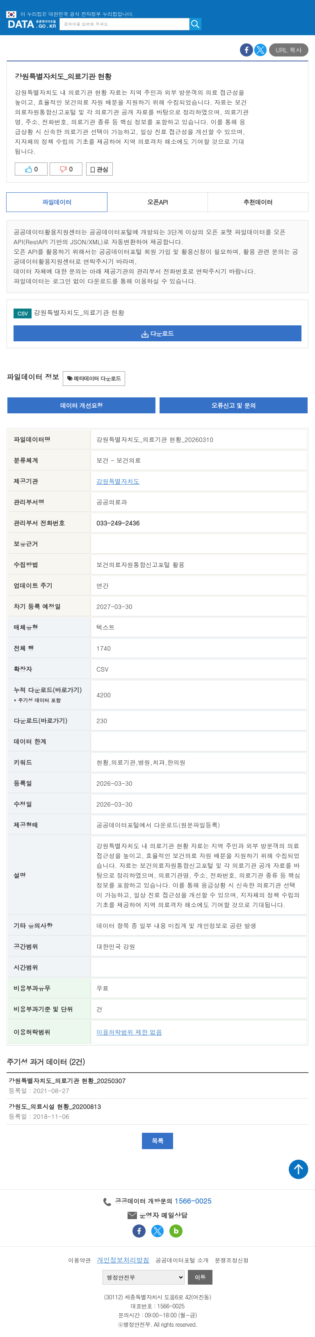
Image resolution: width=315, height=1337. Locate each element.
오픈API (157, 202)
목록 (158, 1140)
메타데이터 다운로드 (94, 378)
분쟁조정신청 (232, 1260)
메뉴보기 (303, 23)
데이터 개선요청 (81, 405)
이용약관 (79, 1260)
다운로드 (157, 333)
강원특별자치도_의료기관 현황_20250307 (67, 1080)
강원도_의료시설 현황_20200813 (55, 1106)
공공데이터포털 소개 (182, 1260)
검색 (195, 24)
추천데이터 (257, 202)
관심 (99, 169)
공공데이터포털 (32, 24)
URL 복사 (289, 49)
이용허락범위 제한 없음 (129, 1032)
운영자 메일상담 (157, 1215)
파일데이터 (56, 202)
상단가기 (298, 1169)
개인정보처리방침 (123, 1260)
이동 (200, 1277)
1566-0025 (193, 1201)
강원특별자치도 (117, 481)
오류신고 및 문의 (233, 405)
